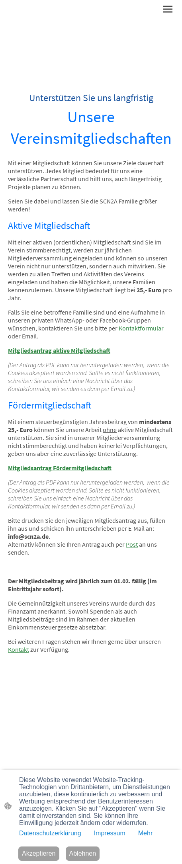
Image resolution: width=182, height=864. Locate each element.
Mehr (145, 833)
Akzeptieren (39, 853)
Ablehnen (82, 853)
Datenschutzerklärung (50, 833)
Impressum (109, 833)
